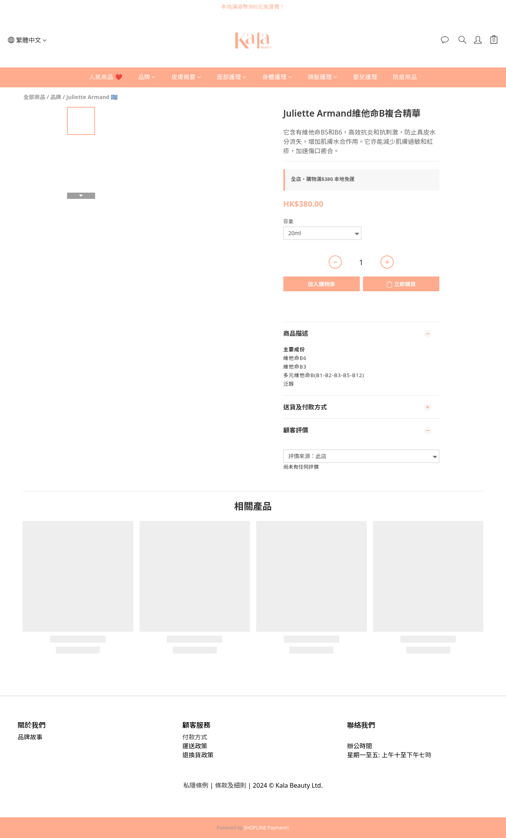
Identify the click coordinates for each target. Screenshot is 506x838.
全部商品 (34, 97)
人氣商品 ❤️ (105, 77)
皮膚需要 (187, 77)
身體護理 (277, 77)
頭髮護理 (323, 77)
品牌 (147, 77)
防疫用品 (405, 77)
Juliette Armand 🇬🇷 (91, 97)
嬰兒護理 (365, 77)
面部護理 (232, 77)
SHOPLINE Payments (266, 827)
